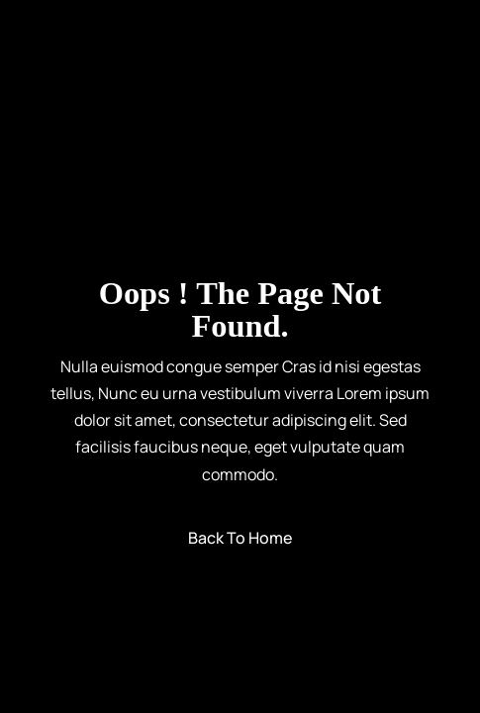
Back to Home (240, 538)
